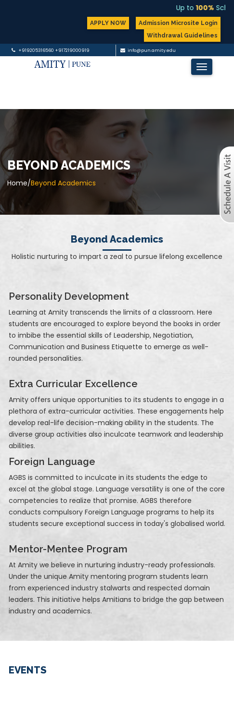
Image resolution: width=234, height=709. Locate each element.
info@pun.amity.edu (152, 50)
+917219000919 (72, 50)
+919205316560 (36, 50)
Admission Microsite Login (178, 23)
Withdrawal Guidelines (182, 35)
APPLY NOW (108, 23)
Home (17, 183)
